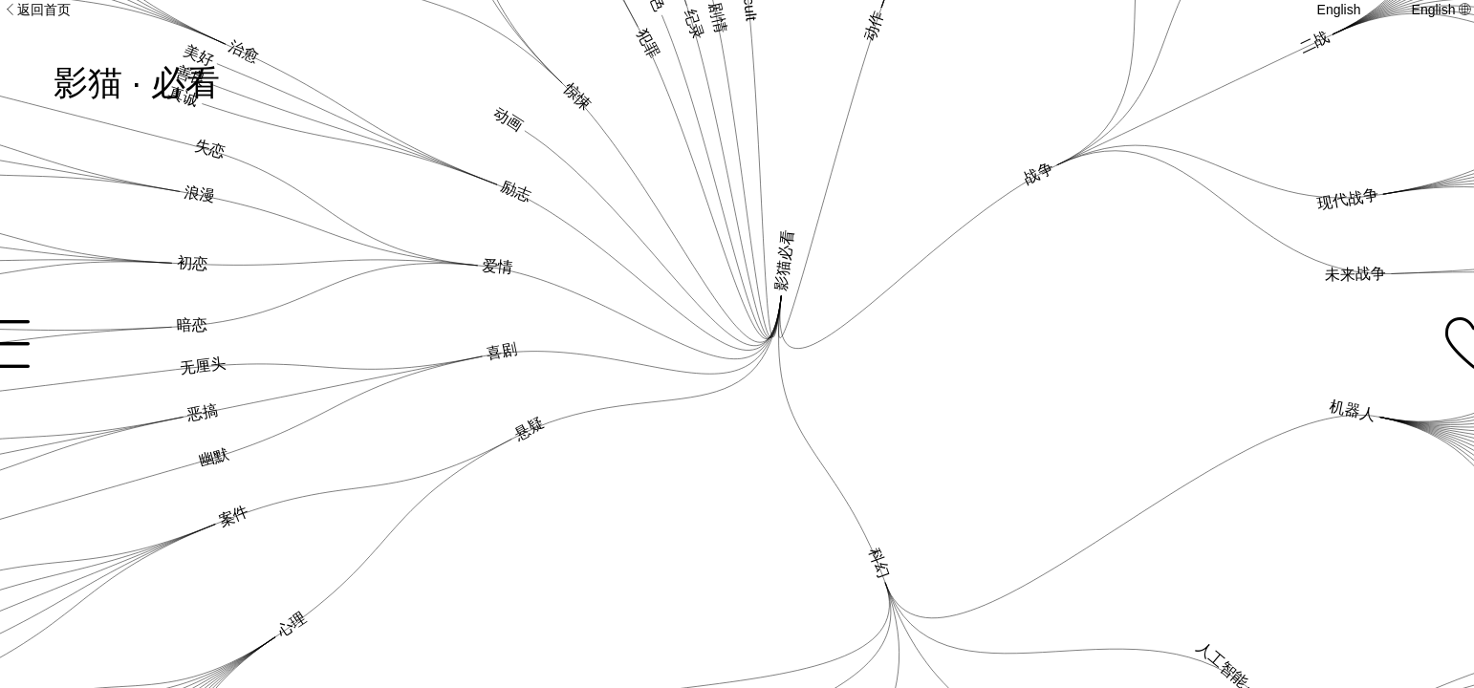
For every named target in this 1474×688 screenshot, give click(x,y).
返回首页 (37, 9)
